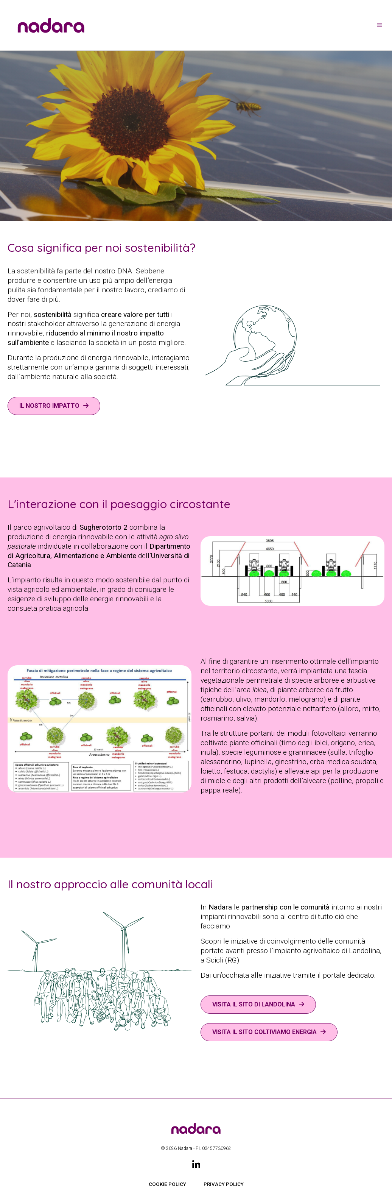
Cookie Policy (167, 1184)
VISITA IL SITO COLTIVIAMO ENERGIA (264, 1032)
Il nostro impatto (49, 405)
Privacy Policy (224, 1184)
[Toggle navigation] (379, 25)
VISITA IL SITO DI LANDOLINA (253, 1004)
